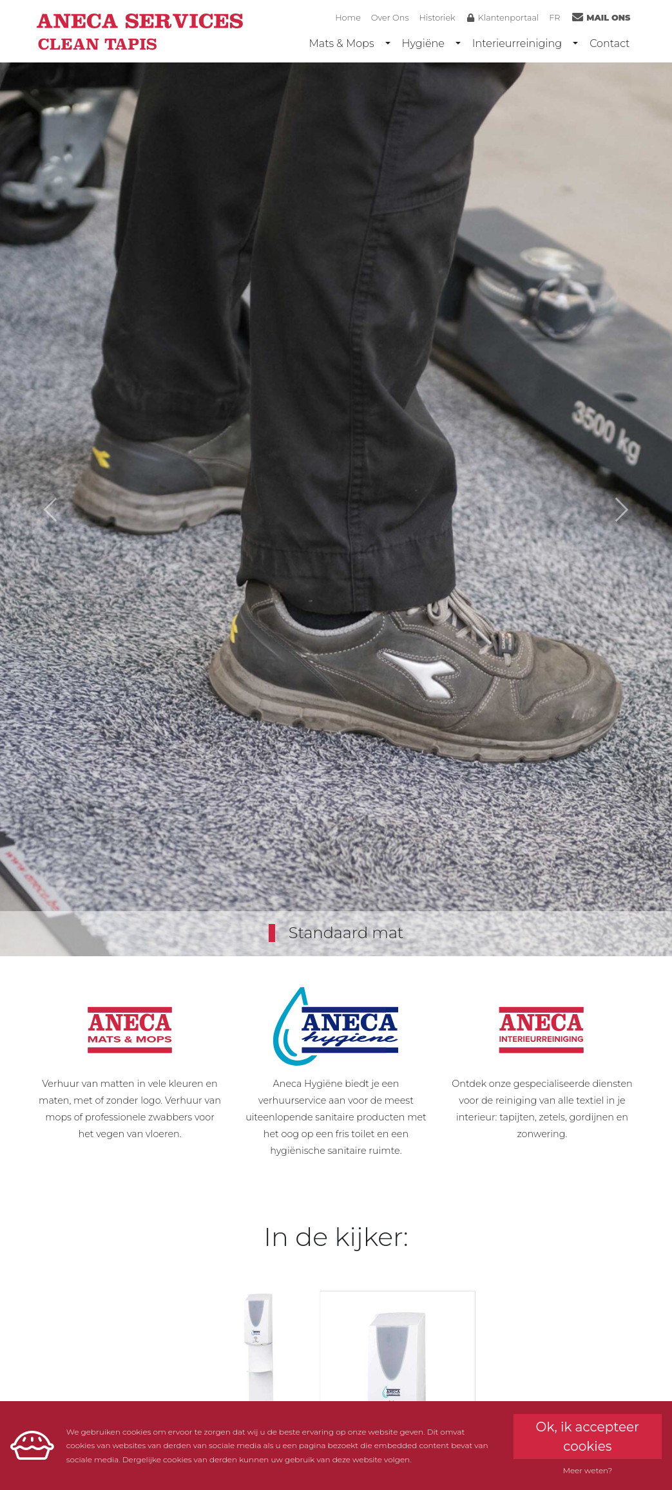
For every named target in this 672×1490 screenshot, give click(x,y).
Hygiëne (423, 43)
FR (554, 18)
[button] (50, 509)
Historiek (437, 18)
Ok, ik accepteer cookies (588, 1436)
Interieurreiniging (517, 43)
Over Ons (390, 18)
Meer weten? (587, 1470)
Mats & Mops (341, 43)
